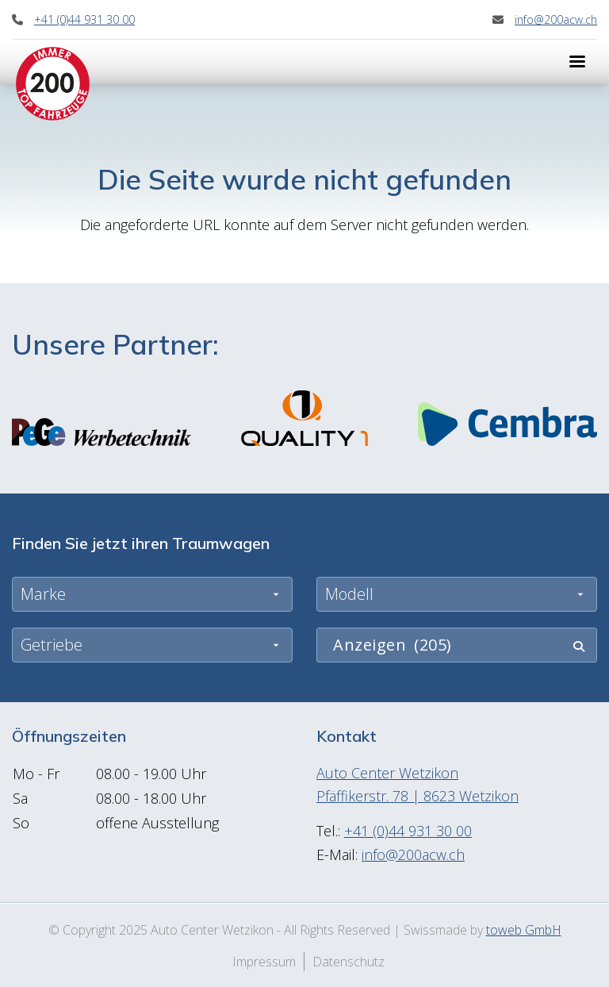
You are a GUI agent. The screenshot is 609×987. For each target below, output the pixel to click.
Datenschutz (348, 961)
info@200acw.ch (556, 19)
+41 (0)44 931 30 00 (84, 19)
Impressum (264, 961)
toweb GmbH (523, 930)
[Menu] (577, 62)
